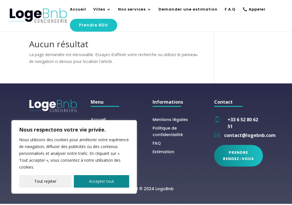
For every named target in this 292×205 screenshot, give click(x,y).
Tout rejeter (45, 181)
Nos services (132, 9)
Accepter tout (101, 181)
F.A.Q (230, 9)
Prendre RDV (93, 25)
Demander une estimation (188, 9)
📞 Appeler (254, 9)
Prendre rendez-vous (238, 155)
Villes (99, 9)
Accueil (78, 9)
